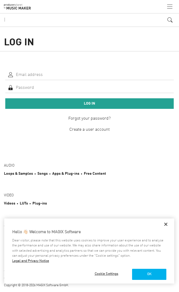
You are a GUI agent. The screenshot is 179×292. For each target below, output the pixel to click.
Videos (9, 203)
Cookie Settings (106, 274)
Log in (89, 103)
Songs (42, 174)
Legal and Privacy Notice (30, 261)
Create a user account (89, 130)
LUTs (24, 203)
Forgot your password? (89, 118)
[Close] (166, 224)
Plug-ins (39, 203)
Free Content (95, 174)
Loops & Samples (18, 174)
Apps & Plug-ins (65, 174)
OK (149, 274)
